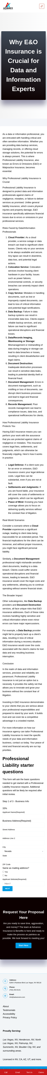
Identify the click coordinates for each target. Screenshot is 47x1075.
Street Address (9, 829)
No (6, 875)
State (5, 856)
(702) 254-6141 (15, 990)
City (4, 847)
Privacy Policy (10, 1017)
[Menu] (41, 6)
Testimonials (9, 1010)
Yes (6, 872)
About (6, 1006)
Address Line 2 (9, 838)
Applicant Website (14, 879)
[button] (23, 945)
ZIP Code (6, 864)
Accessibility (9, 1014)
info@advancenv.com (17, 997)
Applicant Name (14, 812)
